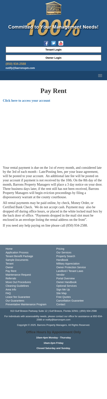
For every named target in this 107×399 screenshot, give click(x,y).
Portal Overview (65, 278)
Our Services (63, 252)
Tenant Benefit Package (19, 256)
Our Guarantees (15, 300)
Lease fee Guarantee (18, 296)
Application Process (17, 252)
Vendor (60, 274)
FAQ (8, 293)
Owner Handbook (66, 282)
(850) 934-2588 (16, 63)
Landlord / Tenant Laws (69, 271)
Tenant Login (53, 49)
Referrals (11, 278)
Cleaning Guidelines (17, 285)
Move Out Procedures (18, 282)
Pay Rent (11, 271)
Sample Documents (17, 259)
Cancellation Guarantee (70, 300)
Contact (60, 304)
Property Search (65, 256)
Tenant (9, 263)
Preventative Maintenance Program (26, 304)
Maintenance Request (18, 274)
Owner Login (54, 57)
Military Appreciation (68, 263)
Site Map (61, 293)
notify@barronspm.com (20, 67)
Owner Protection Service (71, 267)
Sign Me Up (63, 289)
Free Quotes (63, 296)
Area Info (11, 289)
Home (9, 248)
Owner (9, 267)
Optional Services (66, 285)
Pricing (60, 248)
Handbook (62, 259)
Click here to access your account (26, 100)
